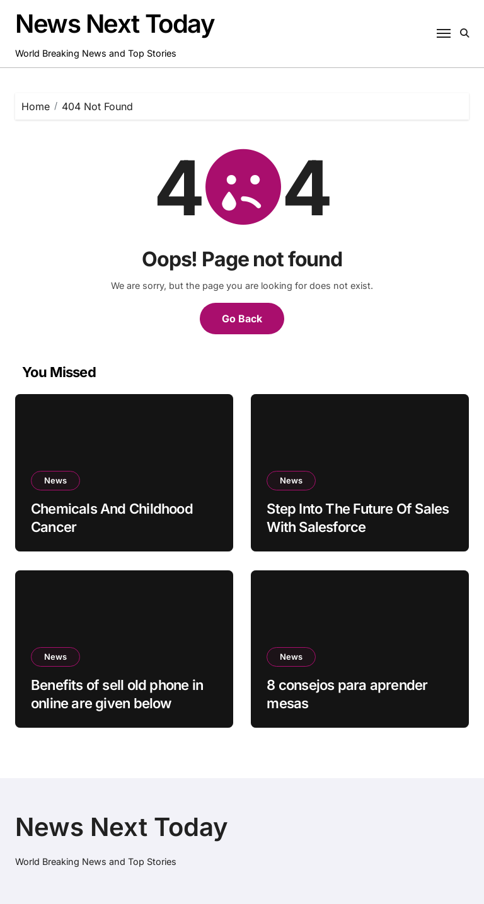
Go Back (242, 318)
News (55, 480)
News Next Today (114, 23)
